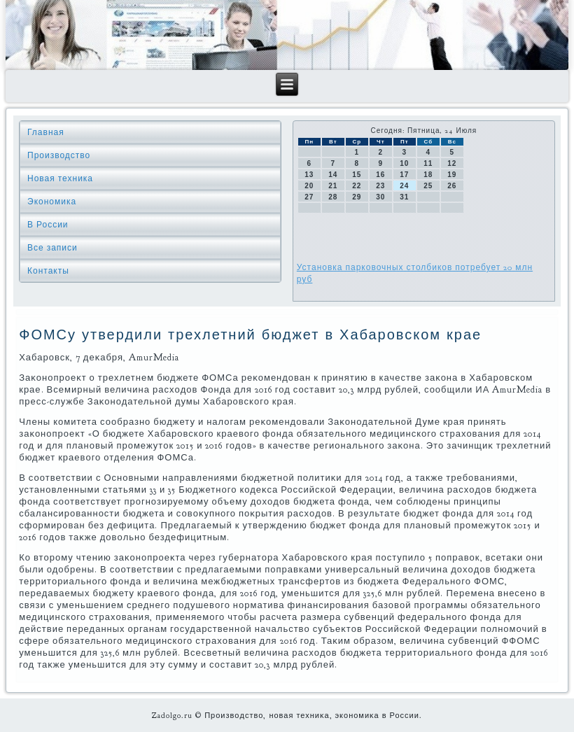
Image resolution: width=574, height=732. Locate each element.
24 (404, 186)
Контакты (48, 270)
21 (332, 186)
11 (428, 163)
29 (356, 197)
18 (428, 174)
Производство (58, 155)
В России (48, 224)
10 (404, 163)
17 (404, 174)
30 (380, 197)
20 (309, 186)
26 (451, 186)
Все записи (52, 247)
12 (451, 163)
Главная (45, 132)
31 (404, 197)
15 (356, 174)
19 (451, 174)
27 (309, 197)
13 (309, 174)
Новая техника (60, 178)
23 (380, 186)
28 (332, 197)
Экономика (51, 201)
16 (380, 174)
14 (332, 174)
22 (356, 186)
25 (428, 186)
